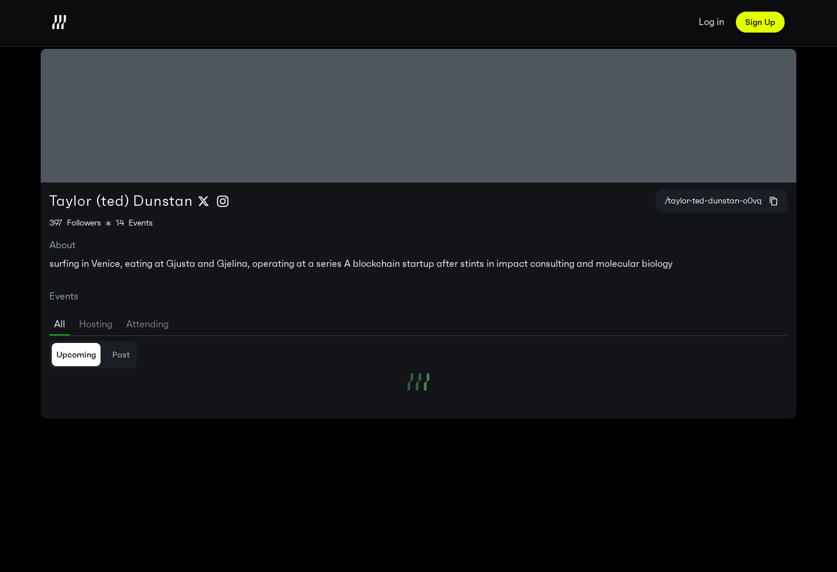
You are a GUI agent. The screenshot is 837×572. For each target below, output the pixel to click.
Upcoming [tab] (76, 354)
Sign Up (760, 22)
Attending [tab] (147, 324)
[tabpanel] (418, 366)
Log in (711, 21)
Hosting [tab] (95, 324)
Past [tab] (121, 354)
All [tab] (59, 324)
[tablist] (418, 322)
